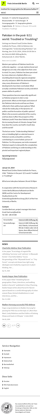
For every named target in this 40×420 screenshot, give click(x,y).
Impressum (7, 357)
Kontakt (6, 354)
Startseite (5, 18)
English (6, 388)
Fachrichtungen (20, 21)
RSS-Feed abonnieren (11, 385)
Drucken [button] (6, 381)
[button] (4, 325)
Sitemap (6, 368)
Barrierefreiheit (9, 364)
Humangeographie (8, 23)
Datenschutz (8, 361)
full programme (8, 158)
